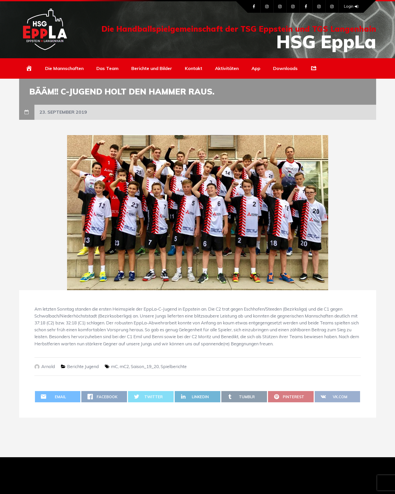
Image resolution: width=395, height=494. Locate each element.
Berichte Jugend (83, 366)
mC (114, 366)
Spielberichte (174, 366)
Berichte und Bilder (151, 68)
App (255, 68)
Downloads (285, 68)
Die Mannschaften (64, 68)
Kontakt (193, 68)
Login (351, 6)
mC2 (124, 366)
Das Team (107, 68)
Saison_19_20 (145, 366)
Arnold (48, 366)
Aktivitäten (227, 68)
